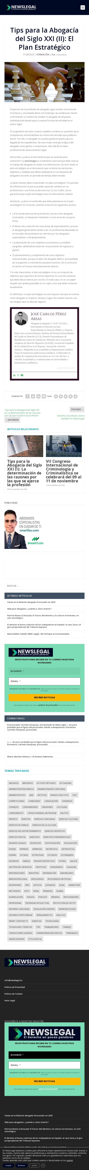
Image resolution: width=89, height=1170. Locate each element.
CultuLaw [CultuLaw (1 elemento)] (62, 807)
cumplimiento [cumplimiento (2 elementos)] (16, 813)
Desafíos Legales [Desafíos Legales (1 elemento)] (17, 843)
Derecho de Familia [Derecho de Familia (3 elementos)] (18, 825)
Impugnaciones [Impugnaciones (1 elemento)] (17, 873)
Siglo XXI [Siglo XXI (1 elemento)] (60, 915)
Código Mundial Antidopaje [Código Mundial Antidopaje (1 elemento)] (42, 813)
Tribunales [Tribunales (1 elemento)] (72, 933)
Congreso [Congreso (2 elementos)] (67, 801)
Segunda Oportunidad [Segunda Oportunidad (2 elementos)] (20, 915)
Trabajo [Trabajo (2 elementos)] (67, 927)
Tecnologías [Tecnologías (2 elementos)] (52, 921)
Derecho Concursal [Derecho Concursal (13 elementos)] (44, 819)
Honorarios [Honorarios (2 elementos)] (56, 867)
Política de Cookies (13, 994)
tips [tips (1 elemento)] (38, 927)
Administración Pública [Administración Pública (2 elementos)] (21, 789)
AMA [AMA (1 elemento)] (31, 795)
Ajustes (34, 1165)
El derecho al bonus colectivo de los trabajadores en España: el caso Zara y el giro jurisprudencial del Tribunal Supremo (44, 625)
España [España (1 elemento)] (12, 855)
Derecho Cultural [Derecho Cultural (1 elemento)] (68, 819)
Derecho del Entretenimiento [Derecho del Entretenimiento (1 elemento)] (25, 831)
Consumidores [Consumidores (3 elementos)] (30, 807)
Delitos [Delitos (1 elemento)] (64, 813)
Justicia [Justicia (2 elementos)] (37, 885)
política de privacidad (48, 705)
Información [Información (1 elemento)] (49, 873)
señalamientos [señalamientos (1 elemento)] (44, 915)
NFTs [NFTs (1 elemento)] (26, 891)
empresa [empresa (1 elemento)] (24, 849)
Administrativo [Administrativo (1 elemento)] (17, 795)
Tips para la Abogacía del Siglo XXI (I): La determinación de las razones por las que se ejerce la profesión (24, 473)
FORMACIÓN (42, 54)
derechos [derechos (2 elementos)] (35, 837)
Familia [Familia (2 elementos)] (26, 861)
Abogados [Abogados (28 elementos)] (27, 783)
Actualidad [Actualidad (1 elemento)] (65, 783)
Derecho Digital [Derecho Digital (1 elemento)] (17, 837)
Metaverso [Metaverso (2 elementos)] (14, 891)
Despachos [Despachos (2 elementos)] (35, 843)
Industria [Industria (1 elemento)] (34, 873)
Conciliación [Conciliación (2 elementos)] (51, 801)
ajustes (70, 1160)
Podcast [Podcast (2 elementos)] (42, 897)
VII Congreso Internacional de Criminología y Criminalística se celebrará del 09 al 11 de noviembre (64, 471)
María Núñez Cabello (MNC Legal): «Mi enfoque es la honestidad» (38, 634)
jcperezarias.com (66, 367)
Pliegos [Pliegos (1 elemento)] (30, 897)
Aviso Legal (9, 1000)
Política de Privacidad (14, 987)
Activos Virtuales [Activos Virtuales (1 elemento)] (46, 783)
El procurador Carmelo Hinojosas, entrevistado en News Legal (36, 725)
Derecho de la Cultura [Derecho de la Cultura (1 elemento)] (44, 825)
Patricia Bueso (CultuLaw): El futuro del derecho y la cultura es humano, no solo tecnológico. (43, 616)
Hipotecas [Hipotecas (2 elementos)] (41, 867)
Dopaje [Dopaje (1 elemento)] (12, 849)
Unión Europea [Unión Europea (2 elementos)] (16, 939)
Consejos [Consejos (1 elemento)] (14, 807)
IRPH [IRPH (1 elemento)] (27, 885)
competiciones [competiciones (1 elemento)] (16, 801)
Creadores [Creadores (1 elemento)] (47, 807)
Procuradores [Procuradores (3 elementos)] (71, 897)
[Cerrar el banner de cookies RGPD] (43, 1165)
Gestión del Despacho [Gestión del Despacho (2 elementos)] (20, 867)
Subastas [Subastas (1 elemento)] (36, 921)
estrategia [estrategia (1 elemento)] (38, 855)
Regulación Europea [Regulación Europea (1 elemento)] (44, 909)
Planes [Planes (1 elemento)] (59, 891)
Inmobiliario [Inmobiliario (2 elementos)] (66, 873)
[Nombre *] (45, 671)
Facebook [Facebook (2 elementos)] (14, 861)
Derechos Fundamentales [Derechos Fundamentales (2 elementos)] (56, 837)
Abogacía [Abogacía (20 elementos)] (13, 783)
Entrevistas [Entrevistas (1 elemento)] (68, 849)
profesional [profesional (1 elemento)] (15, 903)
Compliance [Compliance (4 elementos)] (34, 801)
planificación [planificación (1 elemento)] (16, 897)
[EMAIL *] (45, 681)
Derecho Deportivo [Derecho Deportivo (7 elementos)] (55, 831)
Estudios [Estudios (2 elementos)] (52, 855)
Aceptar (8, 1165)
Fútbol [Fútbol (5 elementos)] (62, 861)
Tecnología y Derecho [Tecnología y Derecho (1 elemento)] (20, 927)
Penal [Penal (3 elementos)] (36, 891)
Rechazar (21, 1165)
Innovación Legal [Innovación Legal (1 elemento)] (18, 879)
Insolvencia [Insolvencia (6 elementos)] (37, 879)
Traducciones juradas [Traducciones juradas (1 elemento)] (20, 933)
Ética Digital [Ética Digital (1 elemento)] (35, 939)
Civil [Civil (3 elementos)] (74, 795)
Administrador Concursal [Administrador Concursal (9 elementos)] (51, 789)
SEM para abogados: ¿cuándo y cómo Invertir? (29, 608)
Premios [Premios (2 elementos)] (55, 897)
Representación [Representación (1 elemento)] (67, 909)
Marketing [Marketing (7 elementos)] (74, 885)
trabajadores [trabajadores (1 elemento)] (51, 927)
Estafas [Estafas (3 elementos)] (24, 855)
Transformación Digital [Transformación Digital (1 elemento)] (49, 933)
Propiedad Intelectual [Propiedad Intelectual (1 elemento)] (37, 903)
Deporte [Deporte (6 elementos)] (13, 819)
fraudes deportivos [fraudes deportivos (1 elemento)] (44, 861)
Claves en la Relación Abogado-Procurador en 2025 (31, 602)
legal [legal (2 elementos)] (62, 885)
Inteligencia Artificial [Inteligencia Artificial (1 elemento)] (59, 879)
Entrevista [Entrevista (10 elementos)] (52, 849)
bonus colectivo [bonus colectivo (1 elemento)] (59, 795)
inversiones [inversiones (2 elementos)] (15, 885)
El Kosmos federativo (43, 756)
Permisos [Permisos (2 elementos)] (47, 891)
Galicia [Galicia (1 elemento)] (73, 861)
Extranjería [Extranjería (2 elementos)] (67, 855)
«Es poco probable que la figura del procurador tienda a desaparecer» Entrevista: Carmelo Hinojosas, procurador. (42, 727)
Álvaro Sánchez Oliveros (18, 756)
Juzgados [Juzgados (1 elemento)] (50, 885)
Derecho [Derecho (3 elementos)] (26, 819)
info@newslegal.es (13, 980)
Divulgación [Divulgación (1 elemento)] (70, 843)
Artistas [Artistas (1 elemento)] (42, 795)
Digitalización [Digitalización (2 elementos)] (52, 843)
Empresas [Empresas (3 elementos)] (37, 849)
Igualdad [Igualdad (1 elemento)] (71, 867)
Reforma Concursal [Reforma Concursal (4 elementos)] (19, 909)
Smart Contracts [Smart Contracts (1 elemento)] (18, 921)
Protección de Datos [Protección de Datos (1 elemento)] (64, 903)
